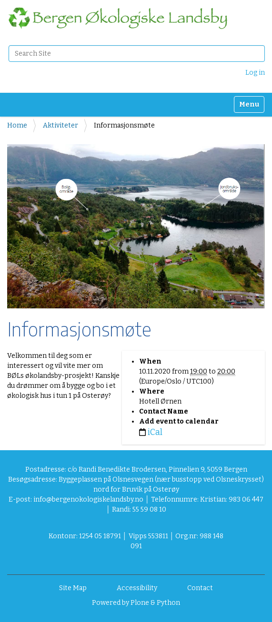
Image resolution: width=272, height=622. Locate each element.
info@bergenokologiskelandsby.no (88, 499)
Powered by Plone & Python (136, 603)
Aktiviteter (60, 125)
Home (17, 125)
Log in (255, 73)
